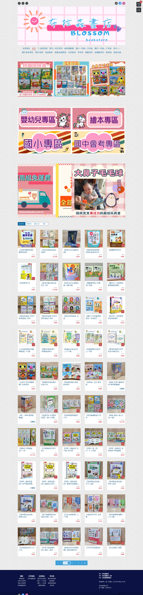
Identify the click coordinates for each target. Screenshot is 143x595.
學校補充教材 (52, 583)
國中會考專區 (52, 578)
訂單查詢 (32, 576)
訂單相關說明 (32, 578)
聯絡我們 (21, 578)
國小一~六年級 (41, 580)
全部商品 (42, 576)
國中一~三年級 (41, 583)
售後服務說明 (22, 585)
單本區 (52, 576)
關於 (21, 576)
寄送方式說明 (22, 583)
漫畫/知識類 (41, 585)
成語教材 (52, 580)
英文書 (52, 585)
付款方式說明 (22, 580)
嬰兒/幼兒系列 (42, 578)
